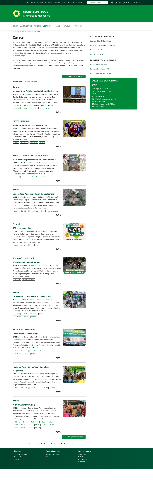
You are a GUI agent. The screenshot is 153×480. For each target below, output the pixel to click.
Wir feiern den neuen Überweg (29, 272)
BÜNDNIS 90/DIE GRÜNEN (39, 12)
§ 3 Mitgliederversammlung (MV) (104, 99)
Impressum (70, 3)
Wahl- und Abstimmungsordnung (104, 91)
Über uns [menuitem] (46, 26)
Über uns (36, 32)
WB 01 (16, 435)
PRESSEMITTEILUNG (22, 124)
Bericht (16, 87)
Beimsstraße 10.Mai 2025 (24, 268)
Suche (64, 3)
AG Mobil (17, 112)
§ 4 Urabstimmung (98, 101)
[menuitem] (27, 2)
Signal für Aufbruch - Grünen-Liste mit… (34, 128)
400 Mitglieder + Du (24, 238)
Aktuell (25, 112)
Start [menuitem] (15, 26)
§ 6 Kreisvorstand (98, 106)
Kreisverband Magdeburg (22, 32)
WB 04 (37, 435)
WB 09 (30, 438)
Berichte (25, 433)
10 (65, 454)
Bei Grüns (33, 112)
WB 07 (16, 438)
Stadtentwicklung (28, 290)
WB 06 (52, 435)
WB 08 (23, 438)
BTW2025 (33, 362)
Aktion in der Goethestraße (25, 340)
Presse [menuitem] (57, 26)
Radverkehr (35, 184)
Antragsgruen (41, 3)
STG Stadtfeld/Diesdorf (21, 327)
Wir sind (16, 234)
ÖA (31, 256)
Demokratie (34, 222)
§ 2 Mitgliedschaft (98, 96)
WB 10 (37, 438)
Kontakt (33, 3)
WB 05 (45, 435)
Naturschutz (44, 398)
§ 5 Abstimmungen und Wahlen (103, 104)
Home (27, 3)
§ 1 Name (95, 94)
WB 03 (30, 435)
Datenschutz (80, 3)
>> (72, 454)
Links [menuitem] (136, 3)
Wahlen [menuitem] (67, 26)
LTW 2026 (33, 146)
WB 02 (23, 435)
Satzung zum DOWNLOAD (101, 89)
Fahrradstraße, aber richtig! (27, 344)
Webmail (50, 3)
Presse (53, 398)
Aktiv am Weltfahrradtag (26, 415)
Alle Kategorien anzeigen (74, 76)
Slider (41, 112)
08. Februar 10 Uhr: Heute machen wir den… (37, 307)
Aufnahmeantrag (19, 465)
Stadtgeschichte (53, 222)
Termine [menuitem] (78, 26)
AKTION (16, 196)
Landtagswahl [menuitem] (26, 26)
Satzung (17, 468)
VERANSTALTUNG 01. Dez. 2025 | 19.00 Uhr (32, 159)
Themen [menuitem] (37, 26)
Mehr (58, 116)
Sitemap (57, 3)
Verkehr (48, 112)
